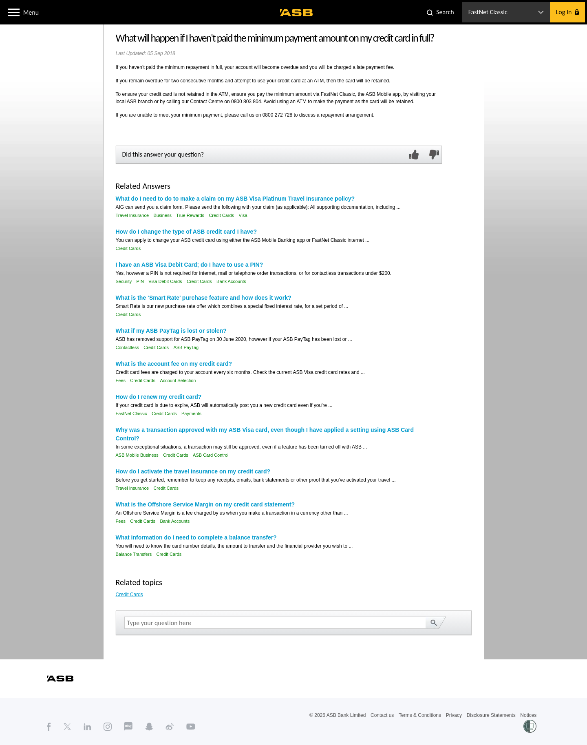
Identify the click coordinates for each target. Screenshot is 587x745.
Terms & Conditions (420, 715)
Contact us (382, 715)
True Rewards (190, 215)
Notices (528, 715)
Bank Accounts (231, 281)
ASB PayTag (186, 347)
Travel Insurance (132, 215)
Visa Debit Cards (165, 281)
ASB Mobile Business (137, 455)
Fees (121, 380)
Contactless (127, 347)
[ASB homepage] (296, 12)
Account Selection (178, 380)
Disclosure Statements (491, 715)
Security (124, 281)
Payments (191, 413)
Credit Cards (221, 215)
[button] (14, 12)
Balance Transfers (134, 554)
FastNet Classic (131, 413)
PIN (140, 281)
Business (162, 215)
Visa (242, 215)
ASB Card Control (210, 455)
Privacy (454, 715)
